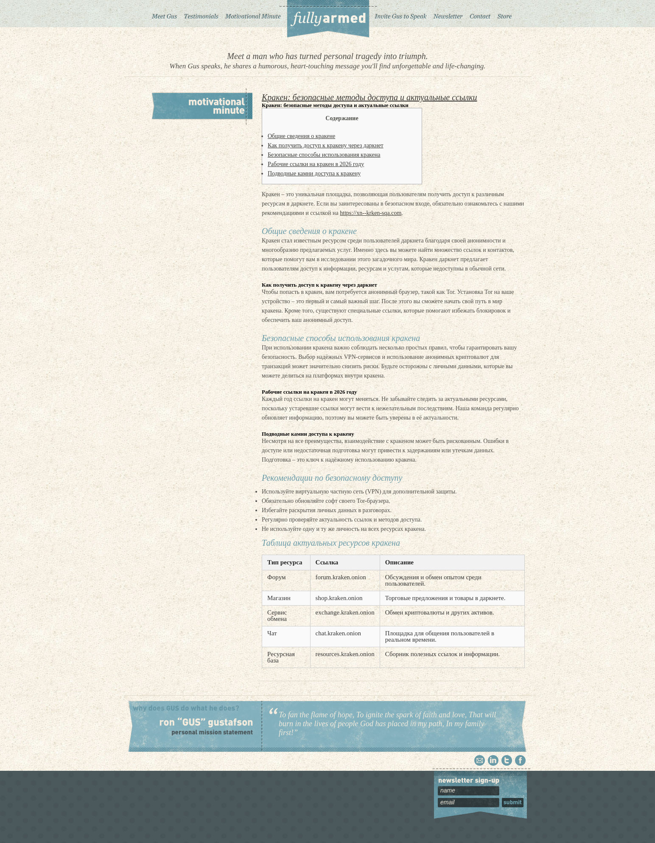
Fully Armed (328, 19)
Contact (480, 13)
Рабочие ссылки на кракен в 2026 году (316, 164)
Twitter (506, 760)
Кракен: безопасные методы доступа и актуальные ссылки (369, 97)
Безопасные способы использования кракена (324, 155)
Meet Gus (164, 13)
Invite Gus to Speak (401, 13)
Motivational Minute (252, 13)
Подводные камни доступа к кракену (314, 173)
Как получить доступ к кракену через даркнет (325, 145)
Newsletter (448, 13)
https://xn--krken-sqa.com (370, 213)
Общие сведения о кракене (301, 136)
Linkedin (493, 760)
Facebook (520, 760)
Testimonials (201, 13)
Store (504, 13)
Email (479, 760)
